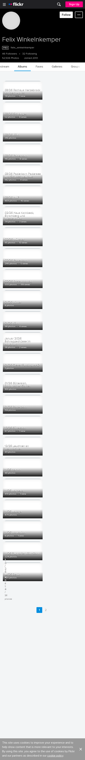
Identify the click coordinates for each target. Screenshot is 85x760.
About (7, 670)
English (8, 697)
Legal (7, 709)
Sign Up (74, 4)
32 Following (29, 53)
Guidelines (10, 690)
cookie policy (55, 660)
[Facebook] (29, 754)
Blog (6, 677)
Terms (7, 714)
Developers (10, 683)
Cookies (48, 683)
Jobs (46, 670)
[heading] (16, 4)
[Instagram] (56, 754)
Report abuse (51, 690)
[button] (81, 653)
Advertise (48, 677)
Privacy (47, 709)
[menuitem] (59, 4)
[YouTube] (42, 754)
